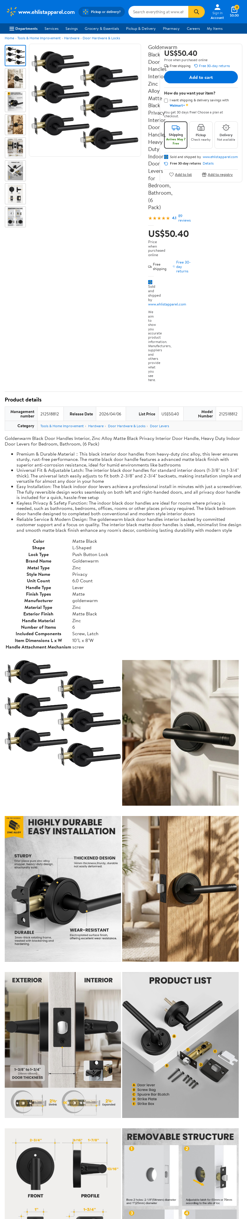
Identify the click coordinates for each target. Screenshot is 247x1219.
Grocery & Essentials (102, 28)
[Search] (196, 12)
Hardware (71, 37)
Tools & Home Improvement (39, 37)
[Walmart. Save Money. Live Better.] (40, 11)
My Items (215, 28)
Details (208, 163)
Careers (193, 28)
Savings (72, 28)
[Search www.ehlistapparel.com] (158, 12)
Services (51, 28)
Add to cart (201, 77)
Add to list (180, 174)
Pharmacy (171, 28)
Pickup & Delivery (141, 28)
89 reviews (184, 218)
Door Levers (159, 425)
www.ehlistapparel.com (167, 304)
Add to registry (217, 174)
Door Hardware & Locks (101, 37)
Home (9, 37)
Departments (23, 28)
